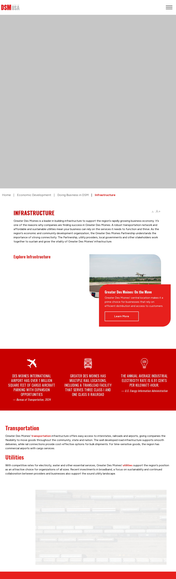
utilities (128, 465)
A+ (158, 211)
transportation (41, 436)
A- (153, 211)
